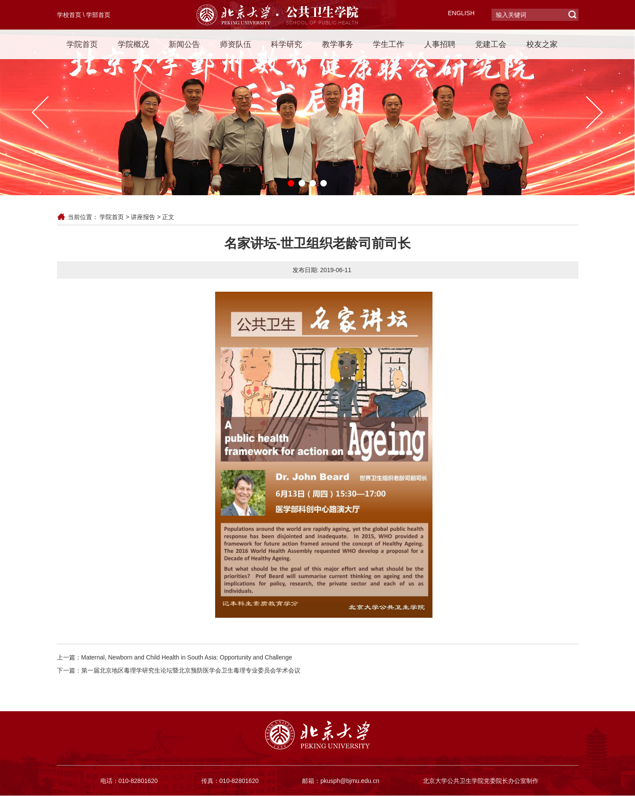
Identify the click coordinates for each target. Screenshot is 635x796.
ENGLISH (461, 13)
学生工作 (388, 44)
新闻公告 (184, 44)
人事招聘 (439, 44)
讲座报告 (143, 216)
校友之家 (542, 44)
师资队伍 (235, 44)
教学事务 (337, 44)
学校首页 (69, 14)
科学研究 (286, 44)
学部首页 (98, 14)
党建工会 (490, 44)
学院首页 (82, 44)
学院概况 (133, 44)
